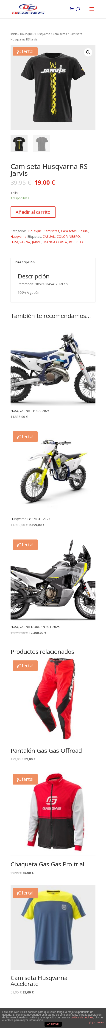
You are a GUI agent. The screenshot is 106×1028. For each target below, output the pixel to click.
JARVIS (37, 242)
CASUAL (49, 236)
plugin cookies (96, 1022)
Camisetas (60, 34)
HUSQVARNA (20, 242)
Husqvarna (42, 34)
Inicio (14, 34)
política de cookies (82, 1017)
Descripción (25, 262)
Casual (83, 231)
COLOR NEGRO (68, 236)
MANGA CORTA (55, 242)
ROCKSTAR (77, 242)
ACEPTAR (53, 1024)
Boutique (26, 34)
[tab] (53, 262)
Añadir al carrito (33, 212)
